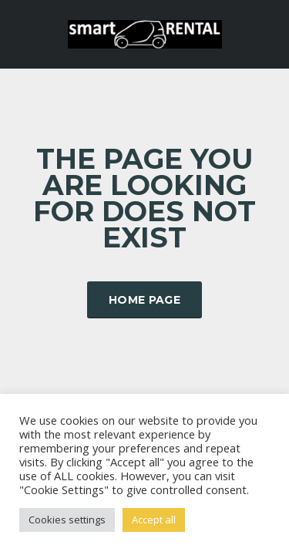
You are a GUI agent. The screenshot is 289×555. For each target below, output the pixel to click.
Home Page (144, 300)
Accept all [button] (154, 519)
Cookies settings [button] (67, 519)
